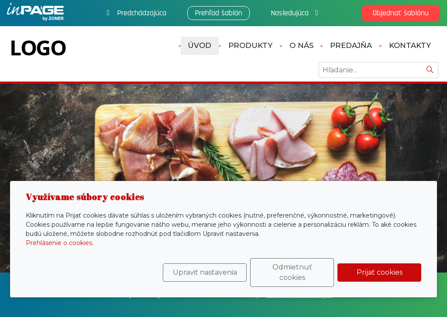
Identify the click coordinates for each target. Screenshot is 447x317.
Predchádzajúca (136, 13)
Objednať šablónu (401, 13)
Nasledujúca (295, 13)
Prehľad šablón (218, 13)
